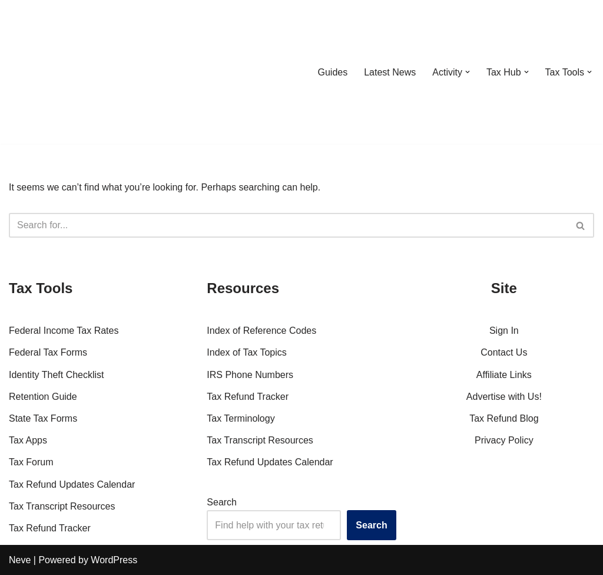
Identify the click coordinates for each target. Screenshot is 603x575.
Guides (332, 72)
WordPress (114, 560)
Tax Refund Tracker (50, 528)
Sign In (504, 331)
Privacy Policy (504, 440)
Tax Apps (28, 440)
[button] (467, 72)
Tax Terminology (240, 418)
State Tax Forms (43, 418)
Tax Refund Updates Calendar (72, 484)
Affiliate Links (504, 375)
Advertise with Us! (504, 397)
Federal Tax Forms (48, 352)
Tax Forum (31, 462)
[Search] (288, 225)
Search (222, 502)
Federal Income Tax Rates (63, 331)
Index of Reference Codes (261, 331)
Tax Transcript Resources (62, 506)
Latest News (390, 72)
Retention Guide (43, 397)
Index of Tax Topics (247, 352)
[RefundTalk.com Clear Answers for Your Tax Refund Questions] (70, 72)
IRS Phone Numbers (250, 375)
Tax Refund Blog (503, 418)
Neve (20, 560)
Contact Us (504, 352)
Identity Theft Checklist (56, 375)
